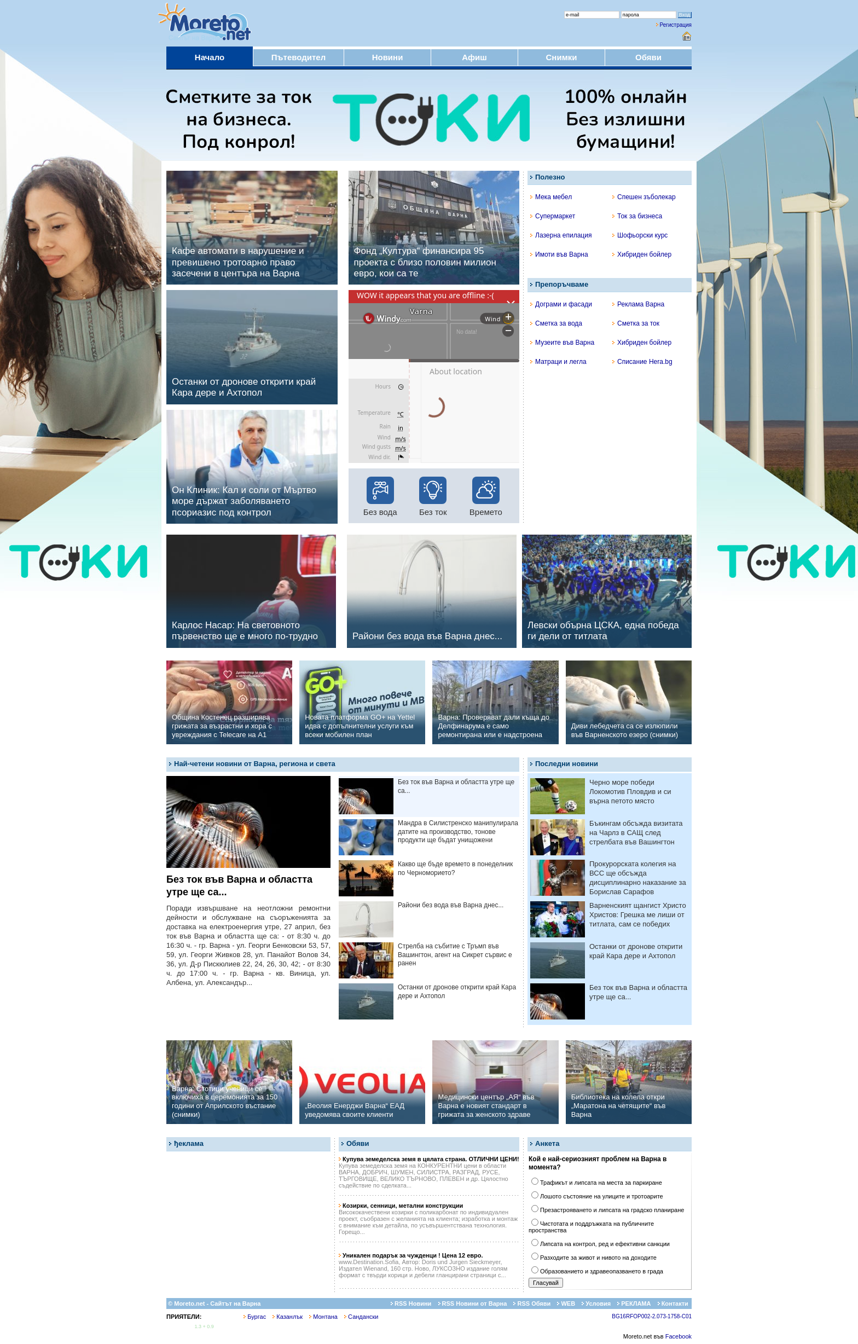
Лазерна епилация (561, 235)
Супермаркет (552, 216)
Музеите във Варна (562, 342)
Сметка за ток (635, 323)
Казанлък (288, 1316)
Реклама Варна (638, 304)
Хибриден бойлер (641, 254)
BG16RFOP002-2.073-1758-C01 (652, 1316)
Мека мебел (551, 197)
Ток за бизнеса (637, 216)
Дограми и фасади (561, 304)
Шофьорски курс (640, 235)
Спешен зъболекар (644, 197)
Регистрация (676, 25)
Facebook (678, 1336)
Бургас (255, 1316)
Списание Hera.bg (642, 362)
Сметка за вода (556, 323)
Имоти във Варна (559, 254)
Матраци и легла (558, 362)
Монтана (323, 1316)
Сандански (361, 1316)
